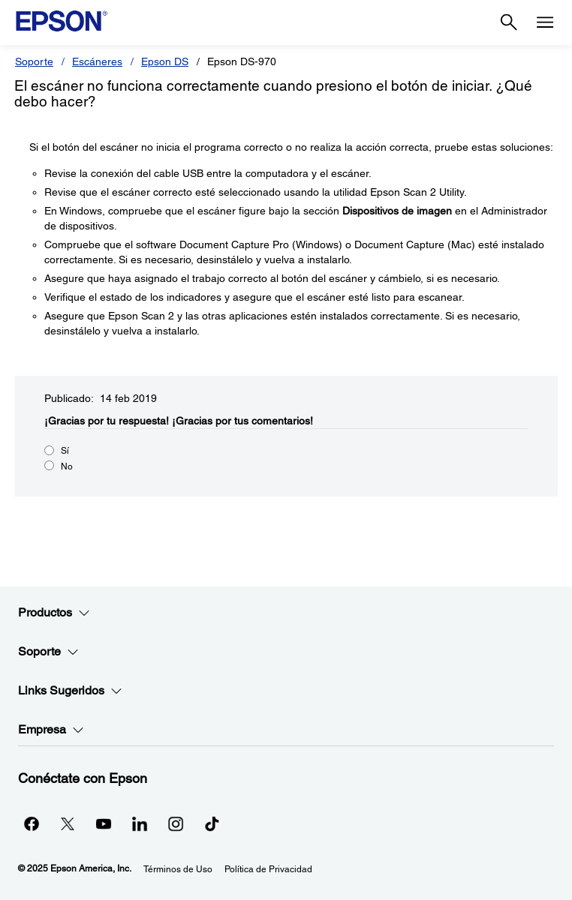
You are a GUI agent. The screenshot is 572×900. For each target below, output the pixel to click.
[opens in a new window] (211, 823)
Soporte (34, 62)
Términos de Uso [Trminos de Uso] (177, 869)
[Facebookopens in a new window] (31, 823)
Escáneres (97, 62)
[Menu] (545, 22)
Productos (54, 612)
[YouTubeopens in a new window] (103, 823)
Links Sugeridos (70, 690)
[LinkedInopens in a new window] (139, 823)
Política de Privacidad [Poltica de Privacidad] (268, 869)
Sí (65, 451)
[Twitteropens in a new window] (67, 823)
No (67, 466)
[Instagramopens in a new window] (175, 823)
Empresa (51, 730)
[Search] (509, 22)
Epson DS (164, 62)
